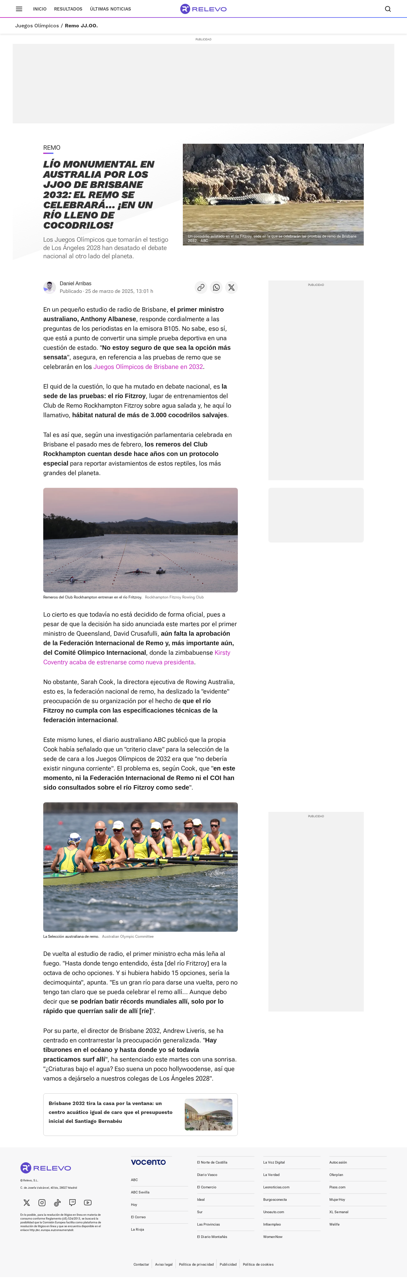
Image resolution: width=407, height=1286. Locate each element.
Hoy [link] (134, 1214)
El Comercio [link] (206, 1196)
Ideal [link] (201, 1208)
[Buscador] (388, 9)
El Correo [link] (138, 1226)
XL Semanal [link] (338, 1221)
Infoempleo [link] (272, 1233)
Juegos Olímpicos (37, 26)
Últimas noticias (110, 9)
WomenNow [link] (272, 1246)
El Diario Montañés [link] (212, 1246)
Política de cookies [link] (258, 1273)
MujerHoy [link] (337, 1208)
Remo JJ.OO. (81, 26)
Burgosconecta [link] (275, 1208)
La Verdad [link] (271, 1184)
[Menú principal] (19, 9)
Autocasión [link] (338, 1171)
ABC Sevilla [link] (140, 1201)
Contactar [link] (141, 1273)
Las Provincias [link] (208, 1233)
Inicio (39, 9)
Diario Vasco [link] (207, 1184)
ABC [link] (134, 1189)
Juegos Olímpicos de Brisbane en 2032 (148, 366)
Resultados (68, 9)
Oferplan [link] (336, 1184)
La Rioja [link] (137, 1238)
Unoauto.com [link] (273, 1221)
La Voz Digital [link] (274, 1171)
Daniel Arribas (76, 283)
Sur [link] (200, 1221)
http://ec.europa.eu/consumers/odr (51, 1239)
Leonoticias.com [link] (276, 1196)
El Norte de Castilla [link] (212, 1171)
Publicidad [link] (228, 1273)
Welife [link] (334, 1233)
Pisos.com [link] (337, 1196)
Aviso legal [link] (164, 1273)
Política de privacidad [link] (196, 1273)
